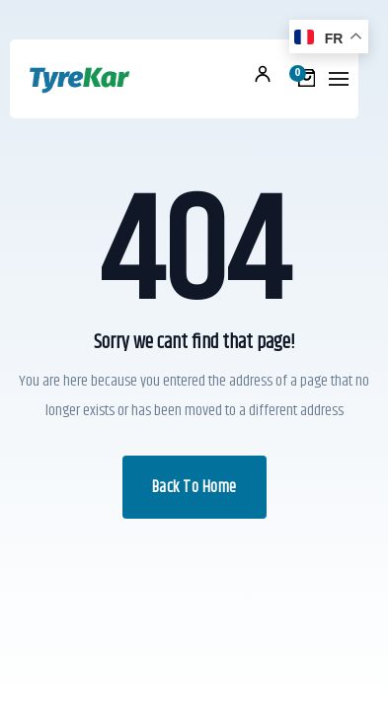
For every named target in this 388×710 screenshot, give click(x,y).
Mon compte (262, 74)
